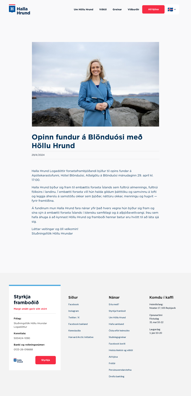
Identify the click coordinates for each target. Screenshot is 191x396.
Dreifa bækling (116, 376)
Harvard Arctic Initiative (80, 337)
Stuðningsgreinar (117, 337)
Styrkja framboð (117, 310)
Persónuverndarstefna (120, 369)
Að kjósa (113, 356)
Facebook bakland (78, 323)
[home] (19, 9)
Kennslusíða (74, 330)
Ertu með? (114, 304)
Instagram (73, 310)
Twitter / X (73, 317)
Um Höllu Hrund (117, 317)
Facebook (73, 304)
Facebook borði (117, 343)
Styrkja (45, 360)
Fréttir (112, 363)
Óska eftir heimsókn (119, 330)
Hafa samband (116, 323)
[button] (172, 9)
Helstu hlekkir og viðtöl (121, 350)
